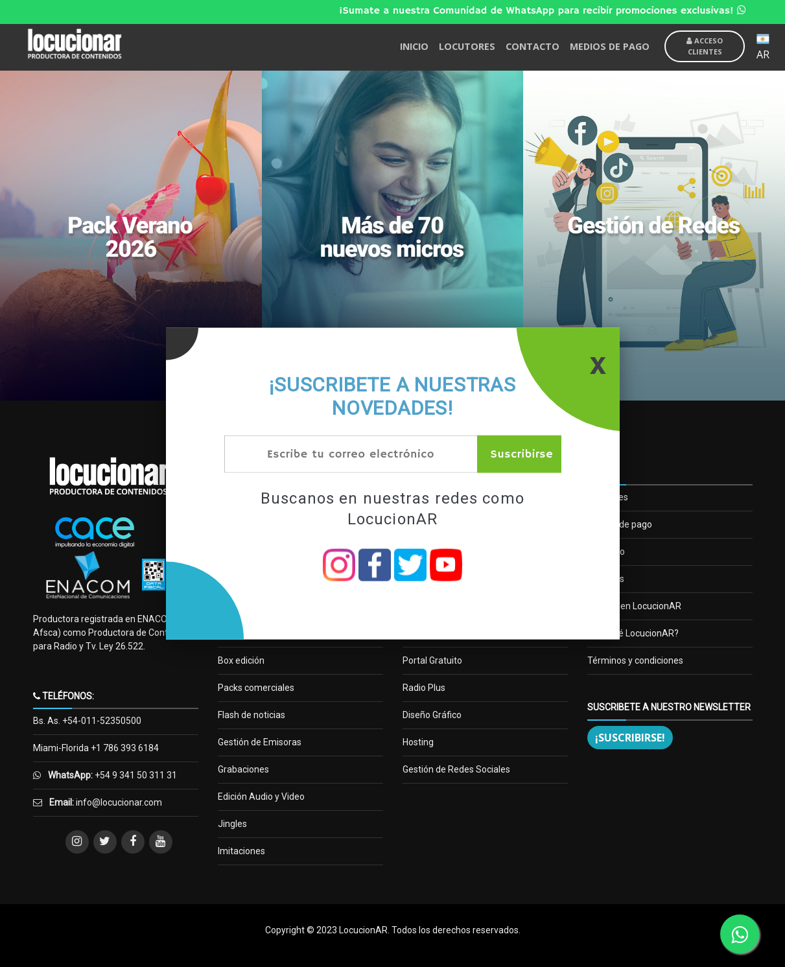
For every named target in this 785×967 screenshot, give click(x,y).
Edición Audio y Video (261, 796)
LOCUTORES (467, 46)
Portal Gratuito (432, 660)
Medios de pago (619, 524)
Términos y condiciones (635, 660)
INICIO (414, 46)
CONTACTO (532, 46)
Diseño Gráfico (432, 715)
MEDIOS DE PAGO (610, 46)
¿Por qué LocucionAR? (633, 633)
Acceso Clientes (704, 46)
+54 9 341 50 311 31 (135, 775)
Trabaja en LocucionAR (634, 606)
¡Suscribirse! (630, 737)
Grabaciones (243, 769)
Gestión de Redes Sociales (456, 769)
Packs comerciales (256, 687)
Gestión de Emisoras (259, 742)
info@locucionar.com (119, 802)
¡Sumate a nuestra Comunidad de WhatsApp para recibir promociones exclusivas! (551, 11)
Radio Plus (424, 687)
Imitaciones (241, 851)
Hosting (418, 742)
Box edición (241, 660)
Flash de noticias (251, 715)
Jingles (232, 824)
